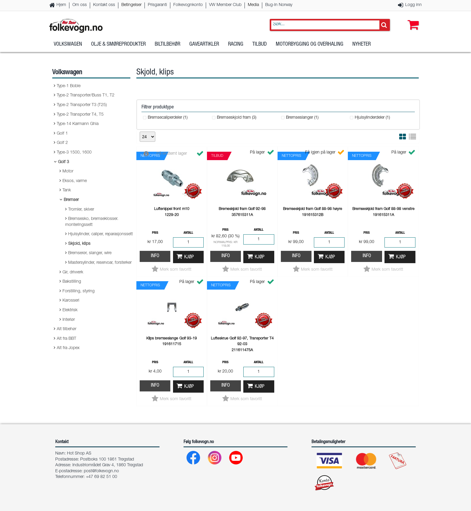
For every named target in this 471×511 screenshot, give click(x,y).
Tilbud (259, 47)
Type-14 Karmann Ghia (78, 124)
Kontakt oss (104, 5)
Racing (235, 47)
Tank (66, 190)
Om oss (79, 5)
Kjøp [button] (189, 257)
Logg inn (413, 5)
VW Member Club (225, 5)
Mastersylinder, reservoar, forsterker (100, 263)
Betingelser (131, 5)
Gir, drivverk (72, 272)
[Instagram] (215, 459)
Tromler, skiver (81, 210)
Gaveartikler (204, 47)
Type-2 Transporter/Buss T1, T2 (85, 95)
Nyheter (361, 47)
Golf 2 (62, 143)
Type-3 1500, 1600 (74, 153)
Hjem (61, 5)
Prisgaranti (157, 5)
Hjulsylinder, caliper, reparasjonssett (100, 234)
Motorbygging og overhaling (309, 47)
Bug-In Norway (278, 5)
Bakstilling (71, 282)
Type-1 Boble (69, 86)
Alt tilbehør (66, 329)
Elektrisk (69, 310)
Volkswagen (68, 47)
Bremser (71, 200)
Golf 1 (62, 134)
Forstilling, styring (78, 291)
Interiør (68, 320)
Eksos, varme (74, 181)
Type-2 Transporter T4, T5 (80, 115)
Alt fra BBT (66, 339)
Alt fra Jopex (68, 348)
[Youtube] (236, 459)
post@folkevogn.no (101, 471)
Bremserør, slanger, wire (89, 253)
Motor (67, 171)
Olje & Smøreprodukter (118, 47)
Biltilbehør (167, 47)
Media (253, 5)
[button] (412, 20)
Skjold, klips (79, 244)
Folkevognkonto (188, 5)
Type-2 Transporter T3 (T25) (82, 105)
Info (155, 256)
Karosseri (70, 301)
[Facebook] (194, 459)
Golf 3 (63, 162)
